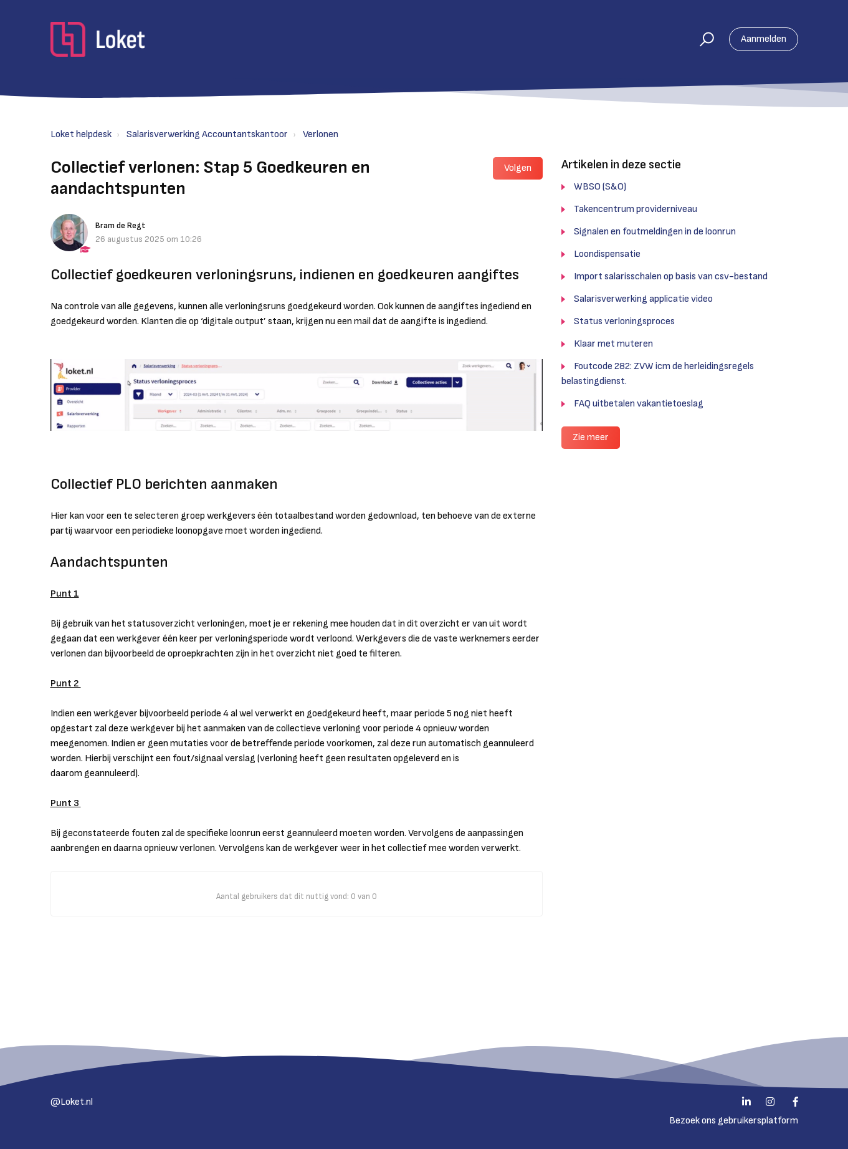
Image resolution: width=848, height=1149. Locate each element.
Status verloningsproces (624, 321)
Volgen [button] (517, 168)
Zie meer (591, 437)
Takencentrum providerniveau (635, 209)
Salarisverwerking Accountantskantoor (207, 134)
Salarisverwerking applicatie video (643, 299)
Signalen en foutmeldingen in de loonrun (655, 232)
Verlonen (320, 134)
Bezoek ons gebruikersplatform (733, 1121)
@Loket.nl (71, 1102)
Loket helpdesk (81, 134)
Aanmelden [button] (763, 39)
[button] (701, 39)
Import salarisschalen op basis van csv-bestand (671, 276)
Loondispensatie (607, 254)
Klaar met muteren (613, 344)
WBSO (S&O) (600, 187)
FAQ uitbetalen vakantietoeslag (638, 404)
